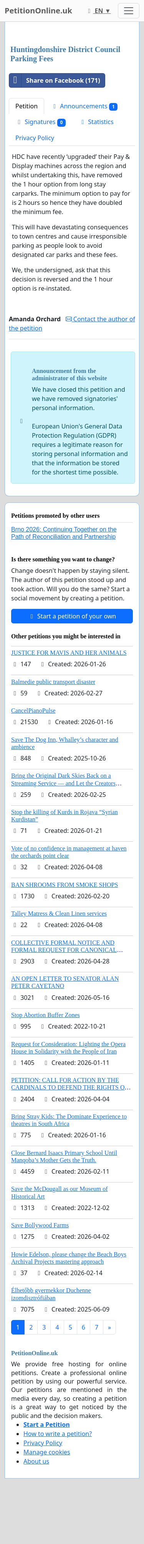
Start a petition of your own (72, 616)
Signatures (40, 122)
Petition (26, 106)
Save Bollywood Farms (40, 1225)
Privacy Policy (34, 138)
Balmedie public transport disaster (53, 682)
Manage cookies (46, 1452)
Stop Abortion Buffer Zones (45, 1015)
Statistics (96, 122)
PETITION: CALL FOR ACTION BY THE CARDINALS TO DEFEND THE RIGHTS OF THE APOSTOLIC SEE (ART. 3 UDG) (69, 1087)
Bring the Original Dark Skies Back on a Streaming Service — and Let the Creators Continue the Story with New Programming (65, 782)
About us (36, 1461)
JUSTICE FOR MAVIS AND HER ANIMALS (69, 652)
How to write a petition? (57, 1434)
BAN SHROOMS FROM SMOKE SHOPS (64, 885)
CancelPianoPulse (33, 710)
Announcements (84, 106)
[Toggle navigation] (128, 10)
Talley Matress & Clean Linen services (59, 913)
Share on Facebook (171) (54, 80)
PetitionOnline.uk (38, 10)
